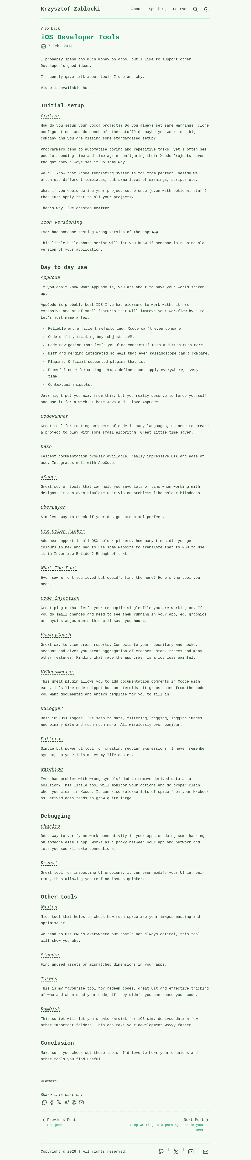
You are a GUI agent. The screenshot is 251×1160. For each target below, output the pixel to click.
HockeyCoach (56, 635)
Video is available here (66, 88)
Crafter (50, 116)
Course (179, 9)
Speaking (158, 9)
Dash (46, 446)
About (137, 9)
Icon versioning (61, 222)
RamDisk (50, 1009)
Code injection (60, 598)
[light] (206, 9)
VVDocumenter (57, 672)
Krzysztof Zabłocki (70, 9)
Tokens (49, 978)
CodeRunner (54, 416)
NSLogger (52, 708)
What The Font (59, 568)
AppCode (50, 277)
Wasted (49, 907)
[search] (195, 9)
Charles (50, 826)
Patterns (52, 739)
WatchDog (52, 769)
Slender (50, 955)
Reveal (49, 863)
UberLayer (53, 507)
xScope (49, 477)
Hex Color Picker (63, 531)
